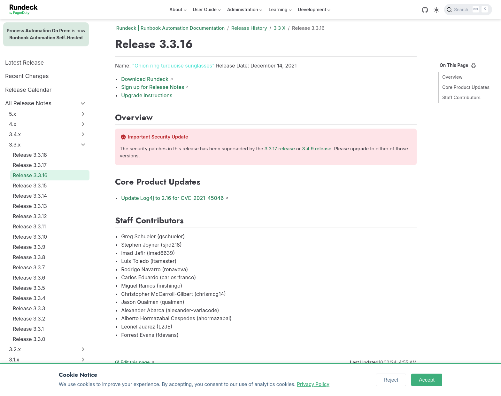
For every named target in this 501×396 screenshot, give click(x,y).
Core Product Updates (465, 87)
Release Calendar (28, 89)
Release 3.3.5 (29, 288)
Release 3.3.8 (29, 257)
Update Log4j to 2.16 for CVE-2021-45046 (172, 198)
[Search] (468, 9)
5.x (12, 114)
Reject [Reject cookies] (391, 380)
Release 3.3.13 (30, 206)
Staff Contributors (461, 97)
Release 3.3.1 (28, 329)
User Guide (206, 11)
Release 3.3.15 (30, 185)
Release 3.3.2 (29, 318)
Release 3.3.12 (30, 216)
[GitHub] (425, 10)
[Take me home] (25, 10)
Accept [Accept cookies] (427, 380)
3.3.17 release (280, 149)
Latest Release (24, 62)
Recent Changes (27, 76)
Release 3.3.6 (29, 277)
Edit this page (132, 362)
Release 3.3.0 (29, 339)
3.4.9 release (317, 149)
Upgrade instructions (147, 95)
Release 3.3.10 (30, 237)
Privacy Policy (313, 384)
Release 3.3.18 (30, 155)
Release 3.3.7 (29, 267)
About (178, 11)
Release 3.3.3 (29, 308)
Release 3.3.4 (29, 298)
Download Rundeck (144, 79)
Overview (452, 77)
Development (314, 11)
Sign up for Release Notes (152, 87)
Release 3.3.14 (30, 196)
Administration (245, 11)
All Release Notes (28, 103)
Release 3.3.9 (29, 247)
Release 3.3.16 (30, 175)
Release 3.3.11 (29, 226)
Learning (280, 11)
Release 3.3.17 (30, 165)
